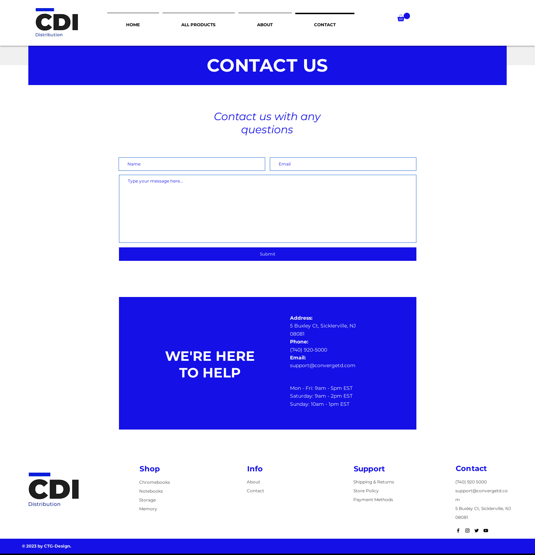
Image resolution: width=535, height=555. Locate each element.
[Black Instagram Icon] (467, 530)
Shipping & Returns (373, 481)
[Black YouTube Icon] (486, 530)
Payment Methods (373, 499)
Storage (147, 500)
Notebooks (151, 491)
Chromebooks (154, 482)
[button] (403, 17)
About (253, 481)
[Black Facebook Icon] (458, 530)
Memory (148, 508)
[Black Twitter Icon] (476, 530)
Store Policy (366, 490)
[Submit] (267, 254)
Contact (255, 490)
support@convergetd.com (322, 365)
